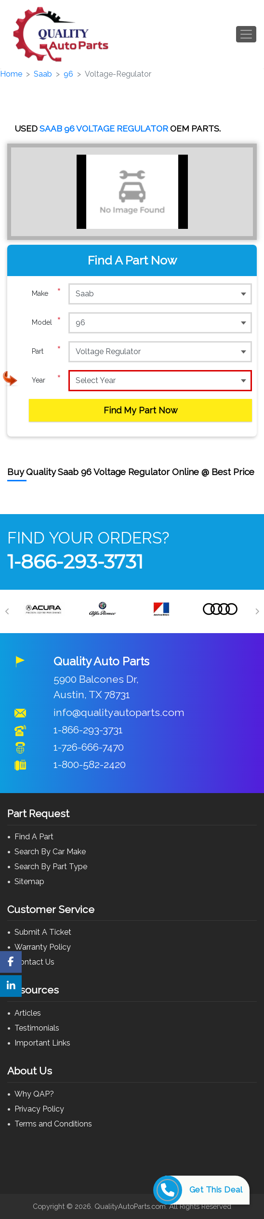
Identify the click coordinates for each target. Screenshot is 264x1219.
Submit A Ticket (42, 932)
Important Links (42, 1042)
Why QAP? (34, 1094)
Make (46, 293)
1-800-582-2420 (89, 764)
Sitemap (29, 881)
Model (46, 322)
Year (46, 380)
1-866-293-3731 (75, 561)
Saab (43, 74)
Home (11, 74)
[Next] (257, 611)
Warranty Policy (42, 947)
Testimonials (36, 1028)
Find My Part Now (141, 410)
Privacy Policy (39, 1108)
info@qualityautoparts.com (119, 712)
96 (68, 74)
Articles (27, 1013)
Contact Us (34, 962)
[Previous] (7, 611)
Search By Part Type (50, 866)
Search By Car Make (50, 851)
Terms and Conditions (53, 1123)
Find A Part (33, 836)
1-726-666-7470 (88, 747)
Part (46, 351)
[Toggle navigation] (246, 34)
